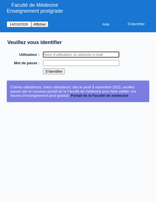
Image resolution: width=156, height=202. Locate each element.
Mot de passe (25, 63)
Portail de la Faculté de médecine (99, 95)
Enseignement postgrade (35, 11)
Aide (105, 24)
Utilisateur (29, 54)
